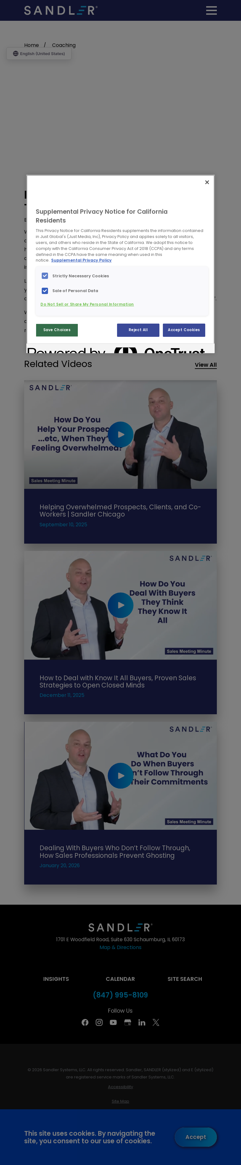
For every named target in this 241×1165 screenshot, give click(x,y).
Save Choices (57, 329)
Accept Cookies (184, 329)
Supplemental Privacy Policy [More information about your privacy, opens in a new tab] (81, 260)
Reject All (138, 329)
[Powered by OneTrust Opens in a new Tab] (50, 349)
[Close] (207, 182)
